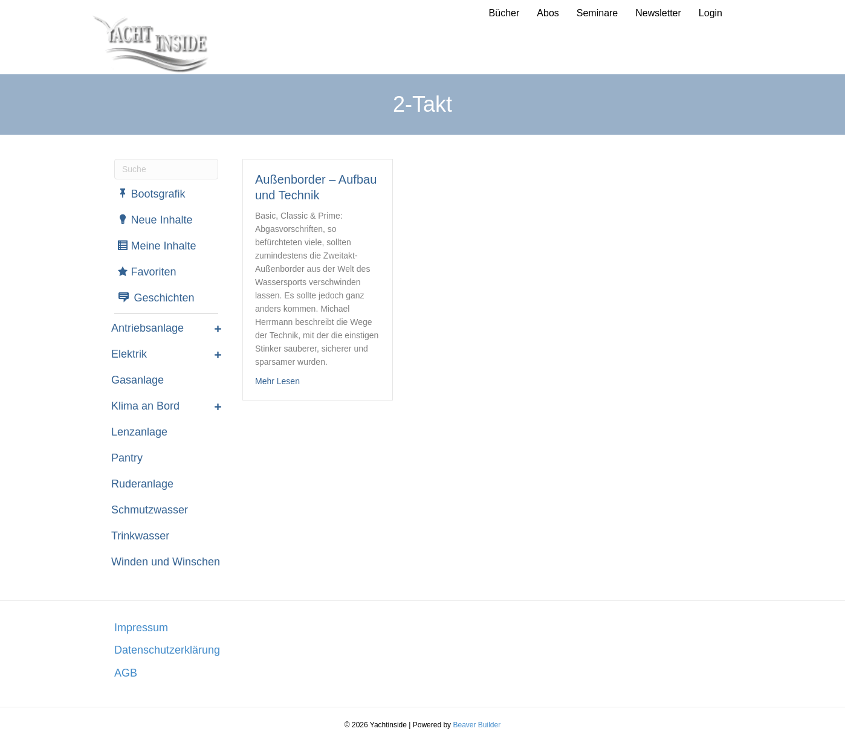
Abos (547, 13)
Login (710, 13)
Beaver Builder (476, 725)
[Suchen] (166, 169)
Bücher (504, 13)
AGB (125, 673)
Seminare (597, 13)
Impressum (141, 628)
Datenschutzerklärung (167, 650)
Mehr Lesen (277, 380)
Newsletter (658, 13)
